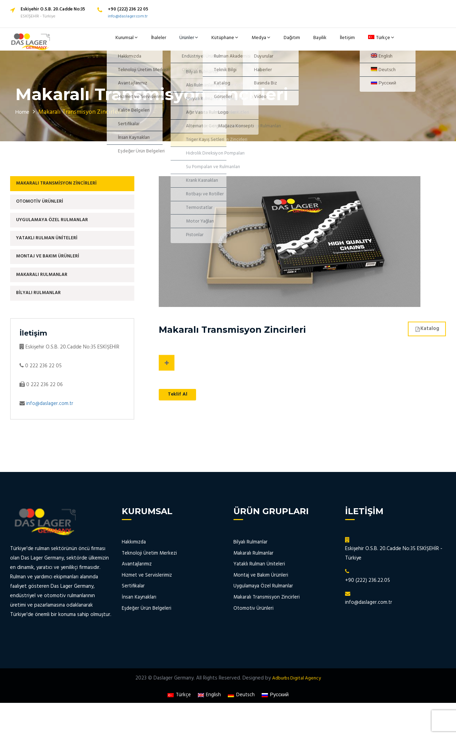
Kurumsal (149, 42)
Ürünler (204, 42)
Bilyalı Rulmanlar (42, 314)
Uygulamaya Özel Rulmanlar (58, 231)
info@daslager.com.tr (128, 16)
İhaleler (177, 42)
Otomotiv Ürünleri (43, 210)
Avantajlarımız (137, 587)
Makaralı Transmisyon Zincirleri (62, 190)
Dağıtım (295, 42)
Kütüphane (237, 42)
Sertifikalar (133, 608)
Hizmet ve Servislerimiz (147, 597)
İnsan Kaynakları (139, 619)
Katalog (425, 334)
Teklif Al (179, 400)
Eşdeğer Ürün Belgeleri (147, 630)
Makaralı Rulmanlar (45, 294)
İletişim (343, 42)
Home (23, 117)
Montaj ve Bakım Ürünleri (52, 273)
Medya (268, 42)
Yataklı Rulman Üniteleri (51, 252)
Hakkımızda (134, 565)
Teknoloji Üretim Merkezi (150, 575)
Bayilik (319, 42)
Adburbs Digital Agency (296, 701)
